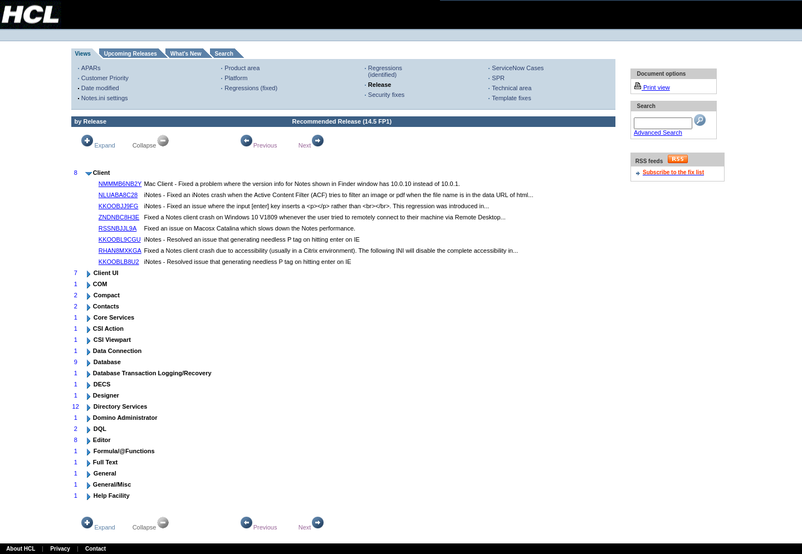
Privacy (60, 549)
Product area (242, 68)
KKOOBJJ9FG (119, 206)
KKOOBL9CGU (120, 239)
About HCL (20, 549)
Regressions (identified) (385, 71)
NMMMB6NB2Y (120, 183)
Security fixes (386, 94)
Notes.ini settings (104, 98)
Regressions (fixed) (250, 88)
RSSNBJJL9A (117, 228)
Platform (235, 78)
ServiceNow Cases (518, 68)
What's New (186, 54)
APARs (91, 68)
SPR (498, 78)
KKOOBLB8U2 (119, 261)
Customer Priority (105, 78)
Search (224, 54)
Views (83, 54)
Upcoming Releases (130, 54)
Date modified (100, 88)
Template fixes (511, 98)
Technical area (511, 88)
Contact (95, 549)
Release (380, 84)
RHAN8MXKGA (120, 250)
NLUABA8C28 (118, 195)
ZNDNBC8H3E (119, 217)
